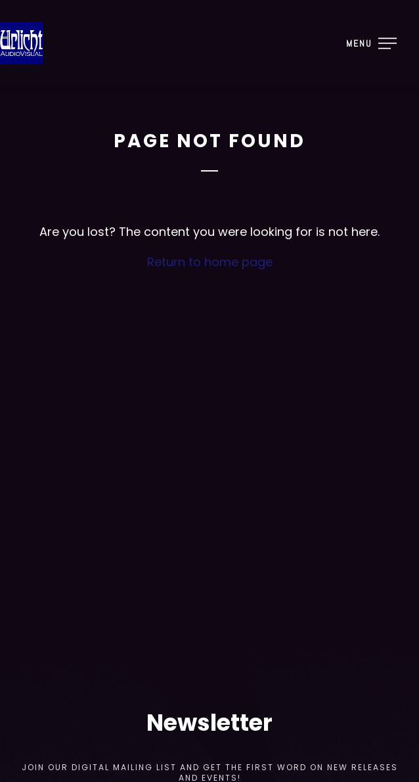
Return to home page (210, 262)
